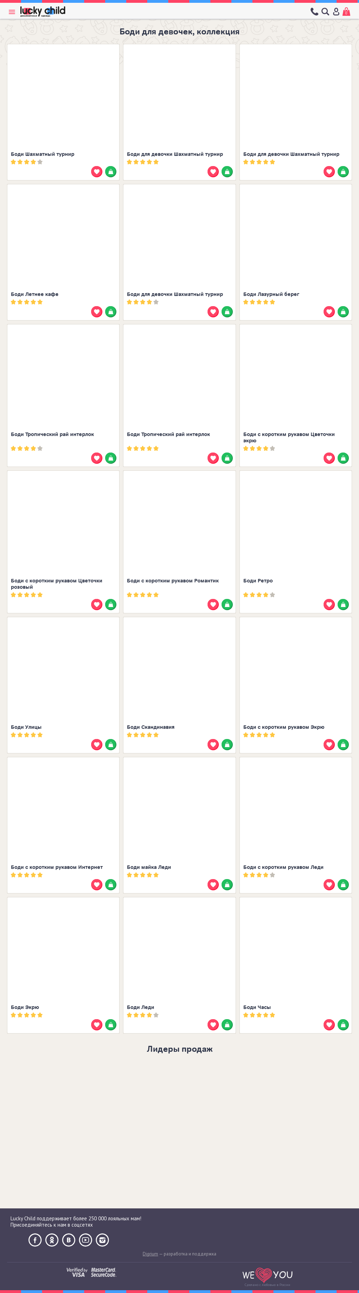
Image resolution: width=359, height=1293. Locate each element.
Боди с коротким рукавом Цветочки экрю (289, 437)
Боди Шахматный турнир (42, 154)
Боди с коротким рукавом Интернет (57, 867)
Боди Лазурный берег (271, 294)
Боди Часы (257, 1007)
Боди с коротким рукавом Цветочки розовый (56, 584)
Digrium (150, 1254)
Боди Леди (140, 1007)
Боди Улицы (26, 727)
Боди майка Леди (149, 867)
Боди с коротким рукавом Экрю (283, 727)
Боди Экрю (25, 1007)
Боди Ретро (258, 581)
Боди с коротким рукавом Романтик (173, 581)
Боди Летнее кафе (35, 294)
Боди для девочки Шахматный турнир (175, 154)
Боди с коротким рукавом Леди (283, 867)
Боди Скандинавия (151, 727)
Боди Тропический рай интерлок (52, 434)
